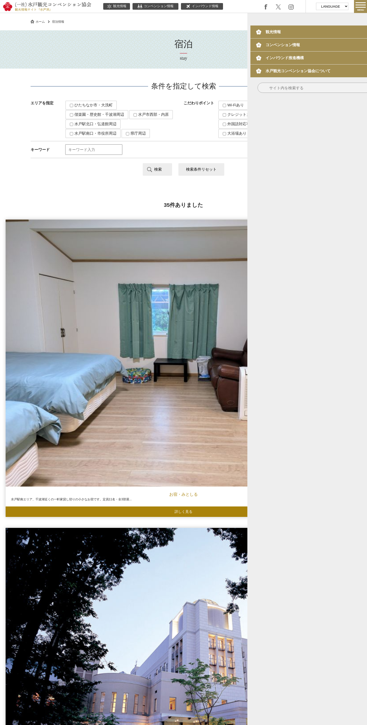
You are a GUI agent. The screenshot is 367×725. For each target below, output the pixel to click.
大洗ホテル (321, 501)
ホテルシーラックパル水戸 (229, 395)
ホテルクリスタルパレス (137, 395)
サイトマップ (229, 675)
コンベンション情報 (155, 6)
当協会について (177, 675)
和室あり (289, 114)
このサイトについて (143, 675)
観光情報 (116, 6)
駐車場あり (301, 133)
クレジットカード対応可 (246, 114)
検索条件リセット (201, 169)
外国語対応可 (236, 124)
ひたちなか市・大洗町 (91, 105)
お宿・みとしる (46, 288)
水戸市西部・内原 (151, 114)
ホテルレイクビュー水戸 (229, 288)
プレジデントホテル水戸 (229, 501)
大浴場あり (234, 133)
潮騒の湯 (137, 501)
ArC (45, 394)
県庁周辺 (136, 133)
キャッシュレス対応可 (274, 105)
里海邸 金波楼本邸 (46, 501)
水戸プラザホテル (137, 288)
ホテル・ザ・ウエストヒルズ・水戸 (321, 288)
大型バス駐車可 (275, 124)
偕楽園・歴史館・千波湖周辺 (97, 114)
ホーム (40, 21)
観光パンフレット (292, 660)
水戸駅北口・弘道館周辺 (93, 124)
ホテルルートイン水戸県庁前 (321, 395)
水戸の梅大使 (249, 660)
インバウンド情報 (202, 6)
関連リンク (204, 675)
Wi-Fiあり (233, 105)
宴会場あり (268, 133)
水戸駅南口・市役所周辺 (93, 133)
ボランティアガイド (205, 660)
